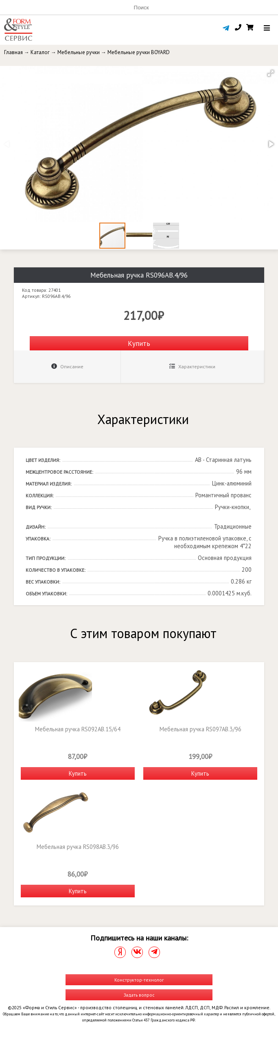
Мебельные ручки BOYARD (138, 52)
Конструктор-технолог (139, 980)
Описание (67, 366)
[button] (270, 73)
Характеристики (192, 366)
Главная (13, 52)
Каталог (40, 52)
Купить (139, 343)
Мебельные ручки (78, 52)
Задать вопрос (139, 995)
